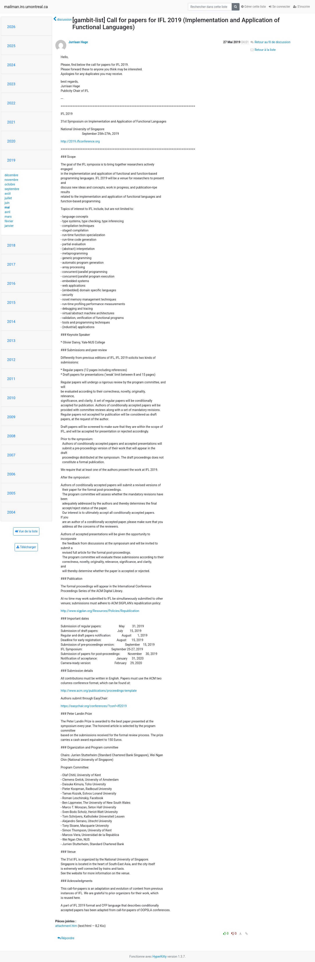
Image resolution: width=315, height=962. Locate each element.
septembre (12, 189)
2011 (11, 379)
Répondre (66, 938)
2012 (11, 359)
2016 (11, 283)
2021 (11, 122)
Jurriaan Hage (78, 42)
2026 (11, 27)
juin (7, 202)
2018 (11, 245)
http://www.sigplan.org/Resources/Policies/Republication (100, 611)
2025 (11, 46)
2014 (11, 321)
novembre (11, 179)
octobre (10, 184)
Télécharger (26, 547)
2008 (11, 436)
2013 (11, 340)
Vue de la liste (26, 531)
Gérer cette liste (253, 6)
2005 (11, 493)
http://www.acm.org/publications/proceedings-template (99, 690)
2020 (11, 141)
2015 (11, 302)
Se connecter (279, 6)
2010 (11, 398)
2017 (11, 264)
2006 (11, 474)
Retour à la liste (263, 50)
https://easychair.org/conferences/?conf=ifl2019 (94, 706)
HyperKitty (159, 956)
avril (7, 212)
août (8, 193)
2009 (11, 417)
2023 (11, 84)
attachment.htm (66, 926)
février (9, 221)
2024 (11, 65)
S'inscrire (301, 6)
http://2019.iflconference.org (80, 141)
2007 (11, 455)
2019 (11, 160)
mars (8, 216)
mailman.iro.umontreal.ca (26, 7)
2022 (11, 103)
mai (7, 207)
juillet (8, 198)
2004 (11, 512)
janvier (9, 226)
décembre (11, 175)
